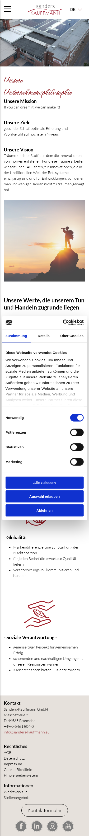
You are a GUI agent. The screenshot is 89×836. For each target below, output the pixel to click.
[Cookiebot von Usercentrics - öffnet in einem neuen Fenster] (63, 322)
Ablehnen (44, 510)
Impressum (13, 763)
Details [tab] (44, 335)
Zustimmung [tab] (16, 335)
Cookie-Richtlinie (18, 769)
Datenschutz (14, 758)
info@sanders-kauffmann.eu (27, 732)
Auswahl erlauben (44, 496)
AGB (7, 752)
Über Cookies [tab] (72, 335)
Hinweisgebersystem (21, 775)
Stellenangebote (17, 797)
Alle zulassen (44, 482)
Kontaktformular (45, 810)
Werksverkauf (15, 791)
